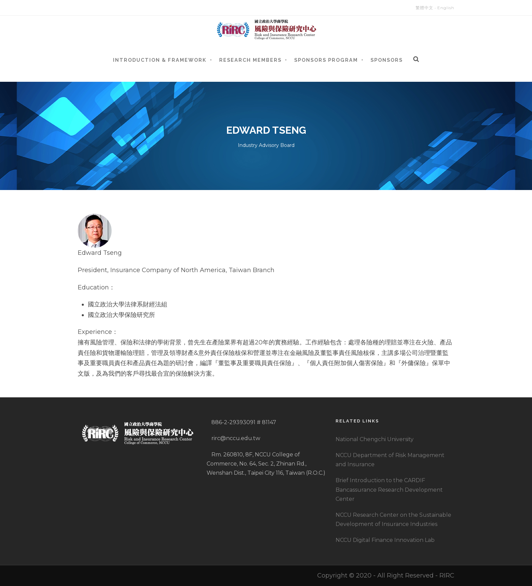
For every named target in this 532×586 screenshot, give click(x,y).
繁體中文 (424, 7)
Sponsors (386, 60)
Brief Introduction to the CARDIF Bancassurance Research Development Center (389, 489)
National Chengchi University (375, 439)
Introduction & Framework (160, 60)
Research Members (250, 60)
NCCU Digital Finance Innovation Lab (385, 540)
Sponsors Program (326, 60)
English (445, 7)
